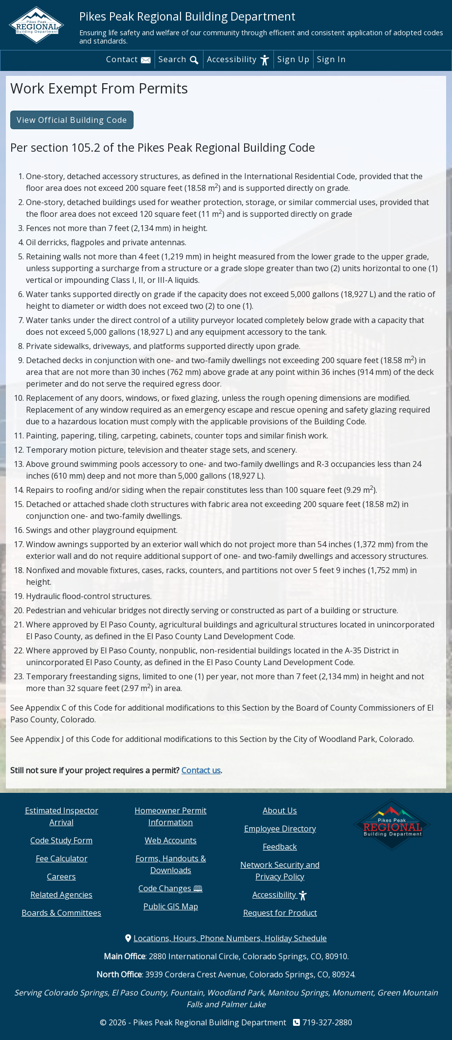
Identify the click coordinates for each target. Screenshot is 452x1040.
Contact (128, 60)
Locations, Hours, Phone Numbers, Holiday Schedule (226, 938)
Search (179, 60)
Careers (61, 876)
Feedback (280, 846)
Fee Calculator (62, 858)
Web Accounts (171, 840)
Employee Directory (280, 828)
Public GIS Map (170, 906)
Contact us (201, 770)
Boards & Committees (61, 912)
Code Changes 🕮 (170, 888)
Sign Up (293, 59)
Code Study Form (61, 840)
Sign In (331, 59)
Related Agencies (61, 894)
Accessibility (238, 60)
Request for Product (280, 912)
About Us (280, 810)
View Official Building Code (72, 120)
